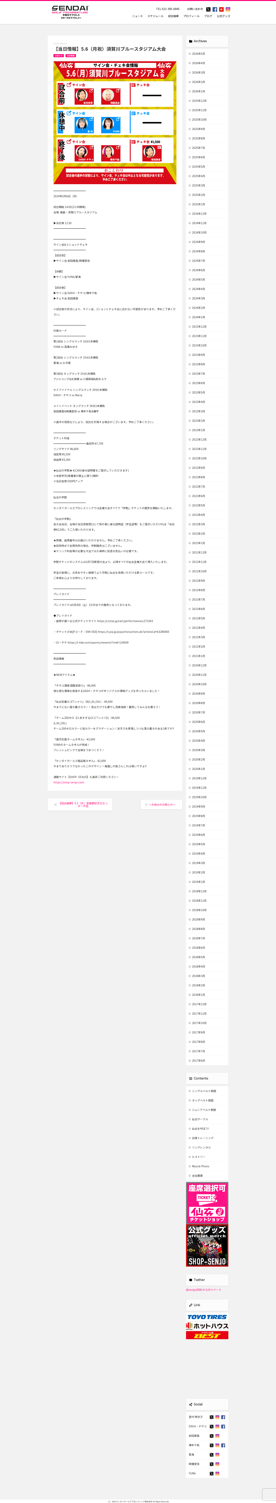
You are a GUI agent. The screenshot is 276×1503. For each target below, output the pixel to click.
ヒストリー (197, 1157)
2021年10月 (198, 571)
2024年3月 (197, 298)
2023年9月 (197, 355)
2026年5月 (197, 54)
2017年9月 (197, 1032)
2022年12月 (198, 439)
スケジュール (155, 16)
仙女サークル (198, 1119)
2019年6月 (197, 835)
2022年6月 (197, 496)
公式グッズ (223, 16)
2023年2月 (197, 421)
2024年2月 (197, 308)
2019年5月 (197, 844)
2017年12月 (198, 1004)
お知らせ (58, 55)
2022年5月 (197, 505)
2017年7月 (197, 1051)
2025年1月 (197, 204)
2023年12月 (198, 326)
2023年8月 (197, 364)
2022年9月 (197, 468)
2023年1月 (197, 430)
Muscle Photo (199, 1166)
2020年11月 (198, 675)
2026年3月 (197, 72)
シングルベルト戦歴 (202, 1091)
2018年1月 (197, 995)
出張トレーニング (201, 1138)
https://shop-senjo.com (68, 782)
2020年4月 (197, 740)
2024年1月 (197, 317)
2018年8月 (197, 929)
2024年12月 (198, 213)
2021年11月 (198, 562)
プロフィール (191, 16)
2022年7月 (197, 486)
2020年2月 (197, 759)
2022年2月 (197, 533)
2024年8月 (197, 251)
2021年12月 (198, 552)
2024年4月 (197, 289)
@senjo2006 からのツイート (203, 1290)
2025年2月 (197, 195)
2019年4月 (197, 853)
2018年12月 (198, 891)
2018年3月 (197, 976)
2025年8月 (197, 138)
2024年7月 (197, 261)
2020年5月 (197, 731)
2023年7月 (197, 373)
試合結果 (173, 16)
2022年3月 (197, 524)
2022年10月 (198, 458)
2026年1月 (197, 91)
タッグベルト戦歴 (201, 1100)
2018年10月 (198, 910)
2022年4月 (197, 515)
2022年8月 (197, 477)
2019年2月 (197, 872)
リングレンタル (200, 1147)
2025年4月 (197, 176)
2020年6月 (197, 722)
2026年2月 (197, 82)
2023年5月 (197, 392)
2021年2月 (197, 646)
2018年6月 (197, 948)
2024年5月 (197, 279)
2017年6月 (197, 1060)
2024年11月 (198, 223)
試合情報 (71, 55)
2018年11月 (198, 900)
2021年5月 (197, 618)
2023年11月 (198, 336)
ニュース (137, 16)
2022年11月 (198, 449)
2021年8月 (197, 590)
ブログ (208, 16)
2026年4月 (197, 63)
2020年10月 (198, 684)
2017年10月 (198, 1023)
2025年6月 (197, 157)
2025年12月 (198, 101)
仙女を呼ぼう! (199, 1128)
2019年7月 (197, 825)
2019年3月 (197, 863)
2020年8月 (197, 703)
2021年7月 (197, 599)
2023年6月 (197, 383)
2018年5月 (197, 957)
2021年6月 (197, 609)
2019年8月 (197, 816)
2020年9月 (197, 693)
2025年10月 (198, 119)
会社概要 (196, 1175)
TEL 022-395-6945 (168, 9)
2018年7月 (197, 938)
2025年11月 (198, 110)
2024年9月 (197, 242)
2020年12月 (198, 665)
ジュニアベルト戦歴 (202, 1110)
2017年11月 (198, 1013)
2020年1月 (197, 769)
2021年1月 (197, 656)
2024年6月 (197, 270)
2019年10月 (198, 797)
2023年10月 (198, 345)
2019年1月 (197, 882)
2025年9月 (197, 129)
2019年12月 (198, 778)
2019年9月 (197, 806)
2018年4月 (197, 966)
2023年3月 (197, 411)
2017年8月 (197, 1042)
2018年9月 (197, 919)
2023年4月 (197, 402)
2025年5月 (197, 166)
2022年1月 (197, 543)
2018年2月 (197, 985)
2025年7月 (197, 148)
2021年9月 (197, 580)
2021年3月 (197, 637)
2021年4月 (197, 628)
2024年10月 (198, 232)
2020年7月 (197, 712)
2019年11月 (198, 788)
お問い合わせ (195, 9)
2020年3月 (197, 750)
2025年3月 (197, 185)
